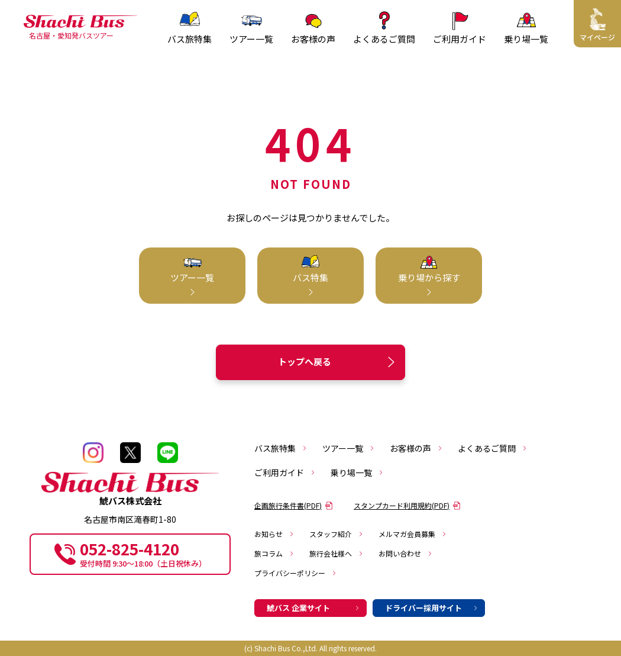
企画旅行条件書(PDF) (293, 505)
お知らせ (274, 534)
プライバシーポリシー (295, 573)
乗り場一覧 (357, 472)
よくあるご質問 (493, 448)
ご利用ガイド (285, 472)
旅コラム (274, 553)
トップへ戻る (338, 362)
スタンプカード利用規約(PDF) (407, 505)
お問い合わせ (406, 553)
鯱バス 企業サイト (313, 607)
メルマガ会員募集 (413, 534)
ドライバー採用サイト (431, 607)
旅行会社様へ (336, 553)
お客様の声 (416, 448)
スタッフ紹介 (336, 534)
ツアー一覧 (348, 448)
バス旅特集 (281, 448)
